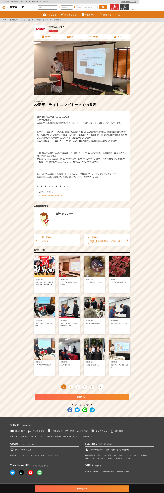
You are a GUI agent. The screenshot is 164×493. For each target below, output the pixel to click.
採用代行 (127, 458)
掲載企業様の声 (90, 455)
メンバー (118, 36)
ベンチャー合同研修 (140, 455)
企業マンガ (67, 437)
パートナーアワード (122, 472)
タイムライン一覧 (27, 20)
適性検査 (116, 431)
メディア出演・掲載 (37, 455)
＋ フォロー (53, 31)
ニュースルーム (23, 455)
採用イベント (101, 455)
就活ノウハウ (14, 437)
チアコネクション (99, 458)
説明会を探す (36, 431)
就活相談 (50, 437)
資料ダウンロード (125, 455)
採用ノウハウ (112, 455)
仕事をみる (82, 397)
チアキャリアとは (20, 450)
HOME (4, 20)
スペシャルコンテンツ (37, 437)
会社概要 (13, 455)
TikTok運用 (110, 458)
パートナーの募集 (108, 472)
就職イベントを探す (76, 431)
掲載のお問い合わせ (117, 450)
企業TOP (45, 36)
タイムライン (98, 431)
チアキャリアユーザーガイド (82, 437)
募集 (70, 36)
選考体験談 (24, 437)
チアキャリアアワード (92, 472)
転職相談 (58, 437)
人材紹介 (88, 458)
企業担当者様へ (154, 1)
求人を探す (17, 431)
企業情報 (94, 36)
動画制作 (119, 458)
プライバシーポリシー (53, 455)
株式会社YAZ (14, 20)
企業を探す (54, 431)
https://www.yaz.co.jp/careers (50, 195)
